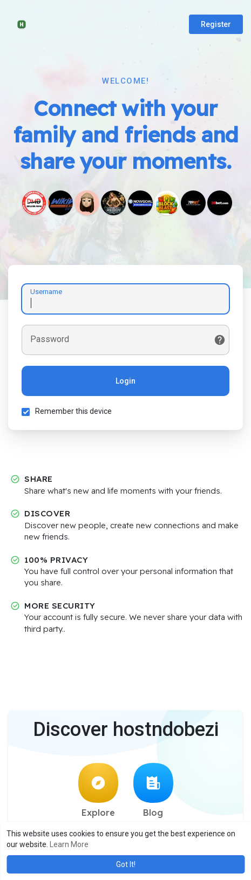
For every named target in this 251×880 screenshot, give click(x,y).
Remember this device (73, 411)
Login (125, 381)
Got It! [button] (125, 864)
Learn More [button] (69, 844)
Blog (153, 790)
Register (216, 24)
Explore (98, 790)
